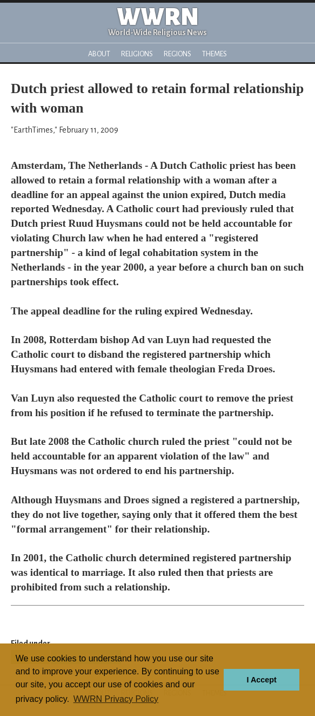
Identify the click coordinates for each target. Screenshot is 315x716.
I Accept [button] (261, 679)
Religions (137, 54)
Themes (214, 54)
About (99, 54)
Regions (177, 54)
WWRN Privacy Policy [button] (115, 699)
